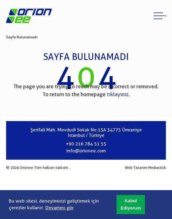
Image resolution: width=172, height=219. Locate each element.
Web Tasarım (136, 167)
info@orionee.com (86, 151)
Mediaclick (157, 167)
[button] (131, 204)
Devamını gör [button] (59, 207)
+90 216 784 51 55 (86, 144)
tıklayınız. (118, 94)
